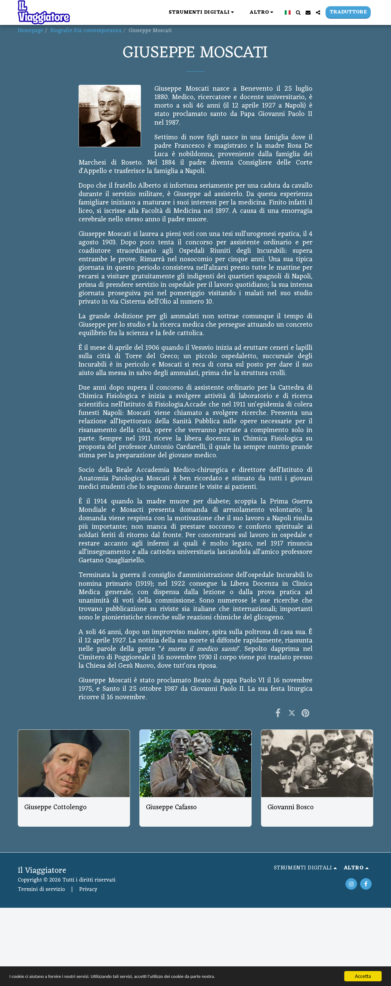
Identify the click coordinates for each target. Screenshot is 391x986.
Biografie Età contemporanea (86, 31)
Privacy (88, 889)
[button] (122, 12)
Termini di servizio (41, 889)
